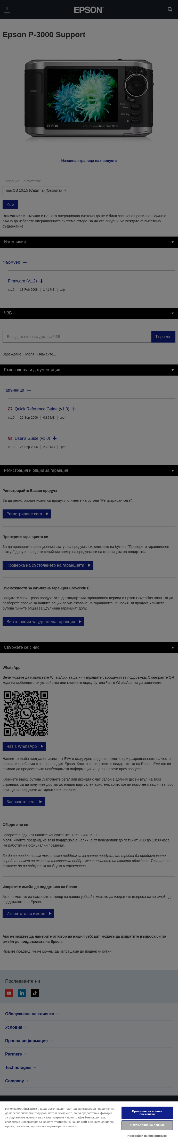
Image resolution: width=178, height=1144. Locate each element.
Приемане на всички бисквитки (147, 1113)
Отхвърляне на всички (147, 1124)
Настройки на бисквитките (147, 1135)
